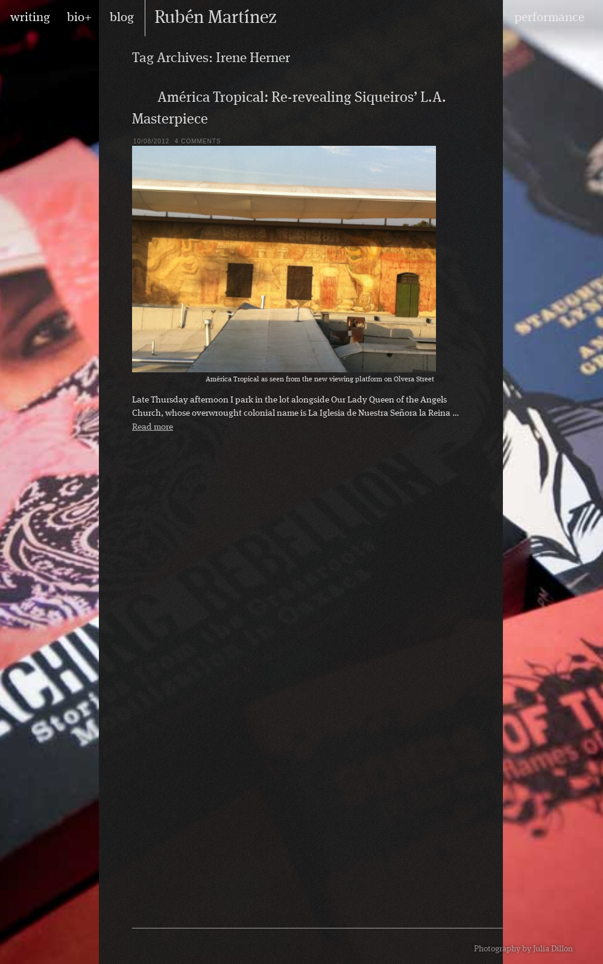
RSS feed (149, 946)
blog (122, 17)
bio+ (79, 17)
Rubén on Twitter (186, 946)
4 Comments (198, 141)
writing (30, 17)
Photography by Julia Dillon (523, 949)
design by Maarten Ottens (439, 946)
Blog (141, 97)
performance (549, 17)
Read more (152, 427)
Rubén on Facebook (168, 946)
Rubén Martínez (215, 18)
